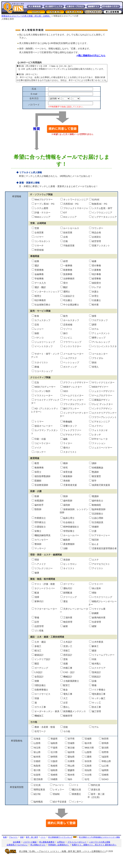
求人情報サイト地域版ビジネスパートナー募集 (99, 841)
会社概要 (16, 846)
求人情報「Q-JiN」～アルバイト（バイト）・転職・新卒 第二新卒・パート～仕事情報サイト (62, 855)
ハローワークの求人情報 (99, 846)
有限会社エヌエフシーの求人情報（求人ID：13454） (26, 16)
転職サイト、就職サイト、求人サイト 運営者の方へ (94, 848)
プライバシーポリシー (77, 846)
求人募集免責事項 (46, 846)
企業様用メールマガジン (17, 848)
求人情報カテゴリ (38, 848)
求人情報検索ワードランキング (60, 841)
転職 (5, 841)
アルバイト (13, 841)
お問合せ (61, 846)
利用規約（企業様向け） (58, 848)
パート (43, 841)
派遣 (22, 841)
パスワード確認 (29, 846)
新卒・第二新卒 (32, 841)
